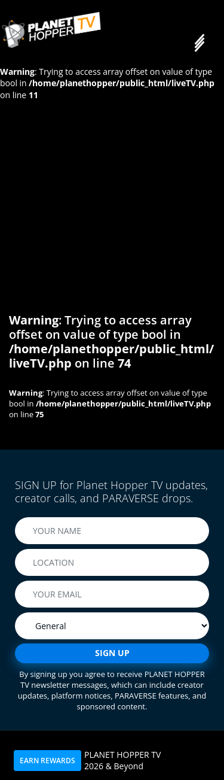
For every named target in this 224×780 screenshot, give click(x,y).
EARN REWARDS (47, 760)
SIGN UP (112, 652)
